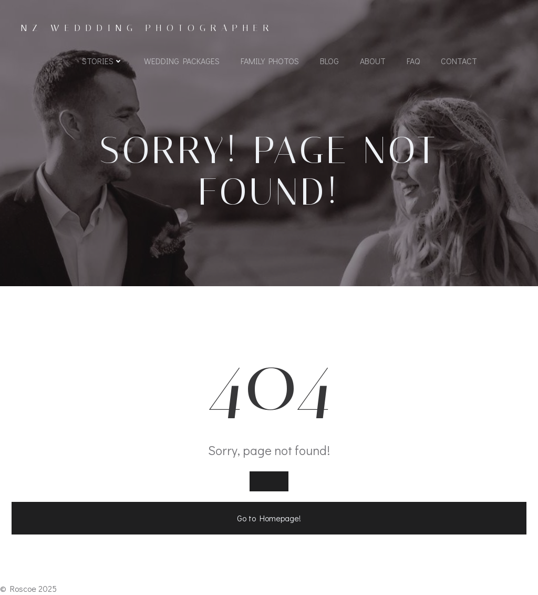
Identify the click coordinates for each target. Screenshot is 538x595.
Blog (329, 60)
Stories (102, 60)
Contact (459, 60)
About (373, 60)
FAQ (413, 60)
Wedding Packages (182, 60)
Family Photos (270, 60)
